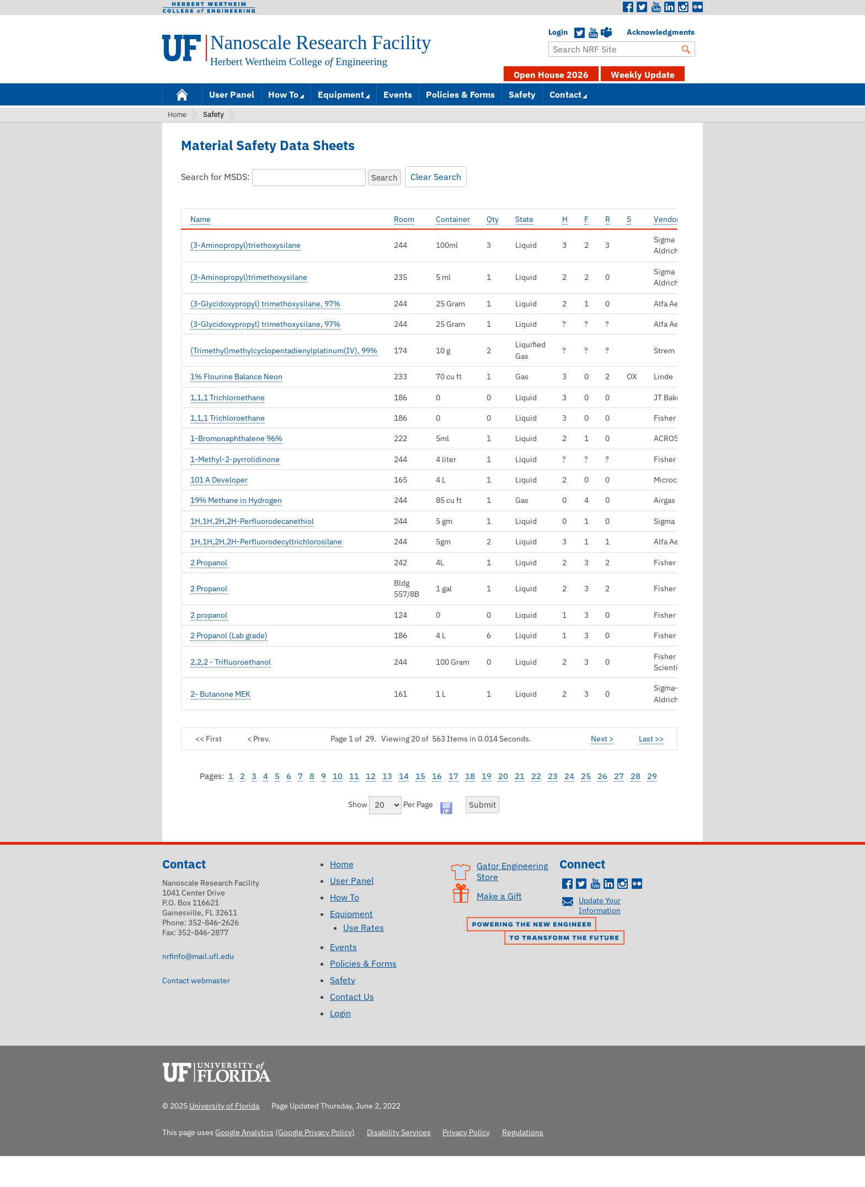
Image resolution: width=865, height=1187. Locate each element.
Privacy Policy (466, 1132)
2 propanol (208, 615)
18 (470, 775)
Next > (602, 739)
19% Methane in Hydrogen (236, 500)
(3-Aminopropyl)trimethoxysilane (248, 277)
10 (338, 775)
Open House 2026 (551, 74)
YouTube (593, 33)
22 (536, 775)
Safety (522, 94)
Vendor (666, 219)
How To (283, 94)
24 (569, 775)
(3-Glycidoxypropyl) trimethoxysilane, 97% (265, 304)
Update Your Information (600, 905)
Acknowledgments (632, 32)
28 (635, 775)
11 (354, 775)
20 (503, 775)
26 (602, 775)
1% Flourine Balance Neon (236, 376)
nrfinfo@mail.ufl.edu (198, 956)
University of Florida (220, 1070)
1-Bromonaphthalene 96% (236, 438)
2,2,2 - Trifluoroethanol (230, 662)
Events (397, 94)
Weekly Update (643, 74)
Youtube (655, 7)
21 (520, 775)
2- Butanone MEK (220, 694)
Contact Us (352, 996)
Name (200, 219)
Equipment (341, 94)
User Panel (231, 94)
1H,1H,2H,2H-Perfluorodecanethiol (252, 521)
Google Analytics (244, 1132)
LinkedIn (669, 7)
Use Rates (363, 927)
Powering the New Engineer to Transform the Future (548, 932)
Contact (565, 94)
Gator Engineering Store (512, 871)
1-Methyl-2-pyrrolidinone (235, 459)
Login (553, 32)
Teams (606, 33)
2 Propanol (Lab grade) (229, 635)
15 (420, 775)
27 (619, 775)
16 (437, 775)
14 (404, 775)
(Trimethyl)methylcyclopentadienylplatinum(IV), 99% (283, 351)
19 (487, 775)
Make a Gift (499, 896)
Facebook (628, 7)
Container (453, 219)
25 (586, 775)
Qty (493, 219)
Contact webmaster (196, 980)
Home (182, 93)
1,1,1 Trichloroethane (227, 397)
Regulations (522, 1132)
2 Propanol (208, 563)
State (524, 219)
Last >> (651, 739)
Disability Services (399, 1132)
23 (553, 775)
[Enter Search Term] (621, 49)
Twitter (642, 7)
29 (652, 775)
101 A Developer (219, 480)
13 (387, 775)
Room (404, 219)
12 (371, 775)
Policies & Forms (460, 94)
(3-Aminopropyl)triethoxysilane (245, 245)
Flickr (697, 7)
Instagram (683, 7)
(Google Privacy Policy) (315, 1132)
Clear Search (435, 176)
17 (453, 775)
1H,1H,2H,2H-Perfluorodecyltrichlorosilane (266, 542)
